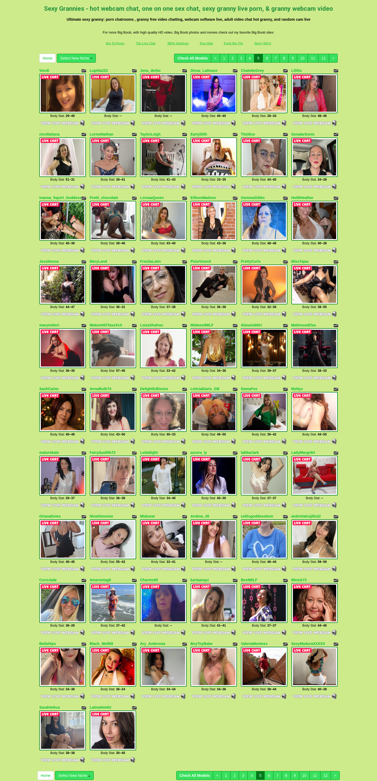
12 (323, 58)
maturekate (49, 420)
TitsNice (248, 129)
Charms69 (149, 537)
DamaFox (249, 362)
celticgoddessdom (257, 478)
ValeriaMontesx (254, 595)
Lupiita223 (99, 70)
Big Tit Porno (115, 43)
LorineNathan (101, 129)
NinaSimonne (101, 478)
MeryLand (98, 245)
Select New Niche (76, 58)
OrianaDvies (50, 478)
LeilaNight (149, 420)
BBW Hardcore (178, 43)
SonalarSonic (303, 129)
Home (47, 58)
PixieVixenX (201, 245)
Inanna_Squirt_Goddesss (61, 187)
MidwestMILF (202, 303)
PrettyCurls (250, 245)
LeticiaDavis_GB (205, 362)
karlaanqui (200, 537)
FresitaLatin (150, 245)
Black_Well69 (101, 595)
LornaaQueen (152, 187)
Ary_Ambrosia (152, 595)
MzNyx (297, 362)
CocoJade (48, 537)
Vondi (44, 70)
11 (313, 58)
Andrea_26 (200, 478)
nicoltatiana (49, 129)
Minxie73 (299, 537)
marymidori (49, 303)
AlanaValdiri (251, 303)
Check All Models (193, 58)
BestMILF (249, 537)
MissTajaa (300, 245)
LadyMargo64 (303, 420)
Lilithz (296, 70)
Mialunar (147, 478)
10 (302, 58)
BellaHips (47, 595)
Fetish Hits (183, 769)
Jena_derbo (150, 70)
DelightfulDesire (154, 362)
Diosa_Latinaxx (204, 70)
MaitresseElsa (303, 303)
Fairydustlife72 (103, 420)
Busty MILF (262, 43)
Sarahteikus (49, 653)
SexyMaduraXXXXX (308, 595)
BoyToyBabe (202, 595)
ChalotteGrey (252, 70)
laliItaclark (250, 420)
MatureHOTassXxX (106, 303)
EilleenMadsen (203, 187)
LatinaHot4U (100, 653)
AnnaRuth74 (100, 362)
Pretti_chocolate (104, 187)
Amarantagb (100, 537)
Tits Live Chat (146, 43)
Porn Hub (206, 43)
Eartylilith (199, 129)
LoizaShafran (151, 303)
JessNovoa (49, 245)
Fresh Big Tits (233, 43)
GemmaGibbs (253, 187)
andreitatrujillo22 (306, 478)
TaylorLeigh (150, 129)
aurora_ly (199, 420)
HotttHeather (302, 187)
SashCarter (49, 362)
